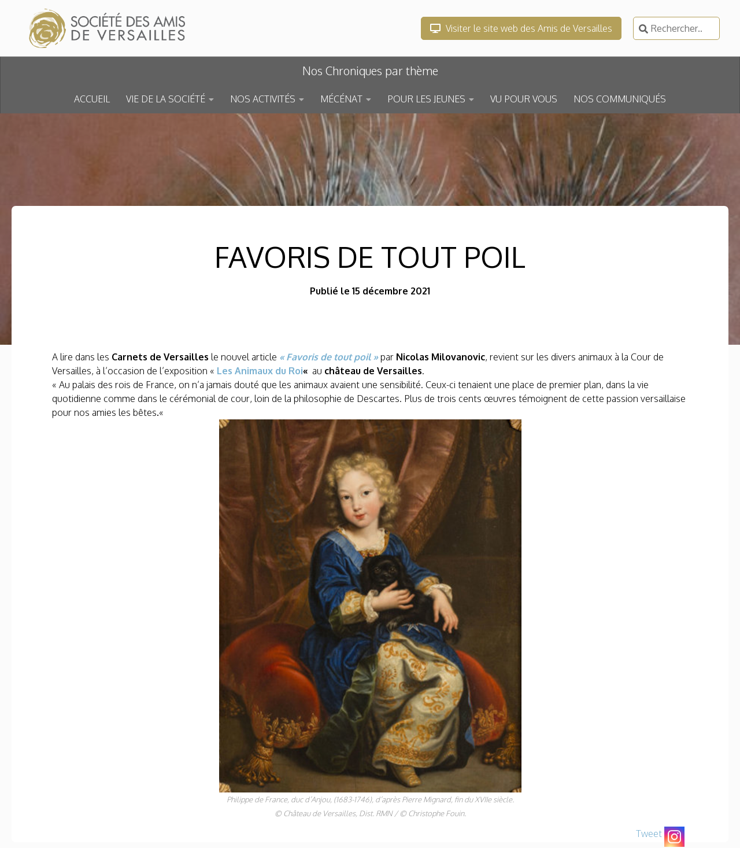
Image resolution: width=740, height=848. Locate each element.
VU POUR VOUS (523, 99)
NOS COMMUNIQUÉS (620, 99)
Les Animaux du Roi (260, 371)
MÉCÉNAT (341, 99)
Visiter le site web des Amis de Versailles (521, 28)
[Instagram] (674, 837)
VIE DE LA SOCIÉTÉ (165, 99)
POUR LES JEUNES (426, 99)
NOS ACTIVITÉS (262, 99)
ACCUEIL (92, 99)
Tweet (649, 833)
